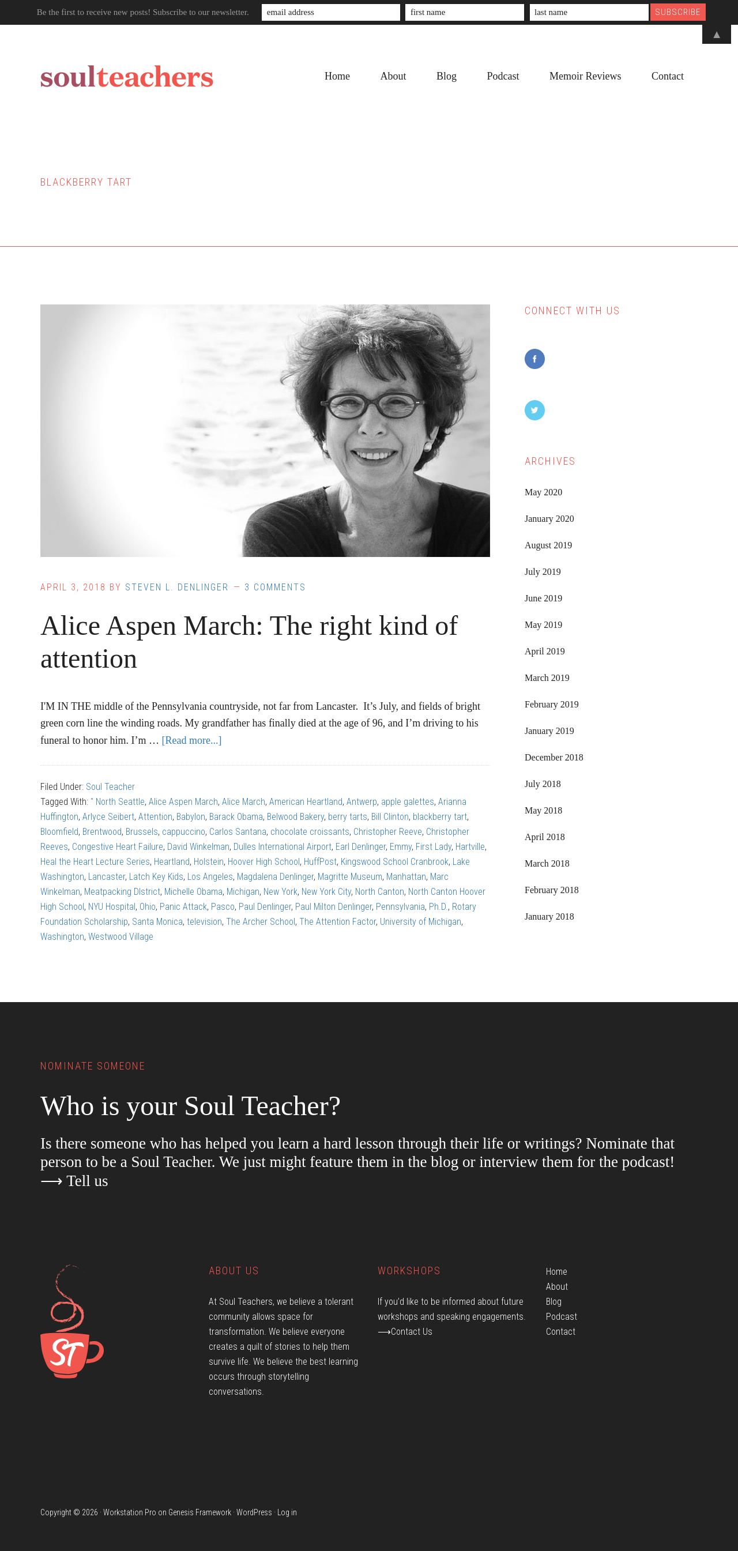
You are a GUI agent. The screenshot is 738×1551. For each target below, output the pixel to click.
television (204, 921)
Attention (155, 816)
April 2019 (545, 651)
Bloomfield (59, 831)
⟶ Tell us (74, 1180)
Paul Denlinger (265, 906)
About (557, 1286)
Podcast (561, 1316)
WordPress (254, 1512)
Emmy (401, 846)
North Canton (379, 891)
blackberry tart (440, 816)
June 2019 (543, 598)
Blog (554, 1301)
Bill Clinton (390, 816)
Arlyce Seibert (108, 816)
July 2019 (543, 572)
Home (556, 1271)
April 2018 (545, 837)
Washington (62, 936)
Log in (287, 1512)
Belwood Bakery (295, 816)
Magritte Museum (350, 876)
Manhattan (406, 876)
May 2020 (543, 492)
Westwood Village (120, 936)
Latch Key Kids (156, 876)
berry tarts (347, 816)
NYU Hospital (111, 906)
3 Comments (275, 587)
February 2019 (552, 704)
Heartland (172, 861)
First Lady (433, 846)
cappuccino (183, 831)
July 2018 (543, 784)
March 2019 (547, 678)
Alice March (243, 801)
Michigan (243, 891)
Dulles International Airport (283, 846)
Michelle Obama (193, 891)
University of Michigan (420, 921)
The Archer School (260, 921)
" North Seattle (118, 801)
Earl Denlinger (361, 846)
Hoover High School (264, 861)
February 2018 (552, 890)
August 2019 (548, 545)
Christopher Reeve (387, 831)
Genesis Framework (199, 1512)
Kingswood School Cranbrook (395, 861)
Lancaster (106, 876)
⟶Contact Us (405, 1331)
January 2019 (549, 731)
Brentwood (102, 831)
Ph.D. (438, 906)
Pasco (223, 906)
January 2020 (549, 519)
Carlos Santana (237, 831)
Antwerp (362, 801)
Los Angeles (210, 876)
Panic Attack (183, 906)
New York (280, 891)
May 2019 (543, 625)
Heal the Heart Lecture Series (95, 861)
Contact (560, 1331)
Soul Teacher (110, 786)
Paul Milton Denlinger (333, 906)
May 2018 (543, 810)
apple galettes (407, 801)
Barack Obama (236, 816)
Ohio (148, 906)
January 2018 (549, 916)
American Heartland (305, 801)
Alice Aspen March (183, 801)
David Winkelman (198, 846)
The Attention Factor (337, 921)
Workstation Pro (129, 1512)
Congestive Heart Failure (117, 846)
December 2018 (554, 757)
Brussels (142, 831)
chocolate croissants (309, 831)
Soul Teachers (126, 76)
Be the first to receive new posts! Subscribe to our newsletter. (143, 12)
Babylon (190, 816)
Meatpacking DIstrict (122, 891)
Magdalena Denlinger (275, 876)
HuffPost (320, 861)
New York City (326, 891)
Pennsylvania (400, 906)
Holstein (209, 861)
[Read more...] (191, 740)
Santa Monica (157, 921)
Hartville (470, 846)
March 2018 (547, 863)
